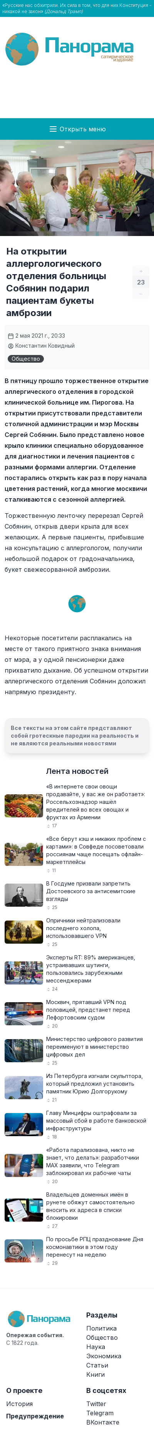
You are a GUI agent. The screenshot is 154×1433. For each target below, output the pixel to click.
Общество (26, 358)
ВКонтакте (102, 1422)
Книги (95, 1374)
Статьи (97, 1365)
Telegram (100, 1413)
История (19, 1404)
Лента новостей (77, 771)
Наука (95, 1347)
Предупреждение (35, 1416)
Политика (101, 1328)
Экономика (103, 1356)
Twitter (96, 1404)
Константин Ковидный (41, 345)
